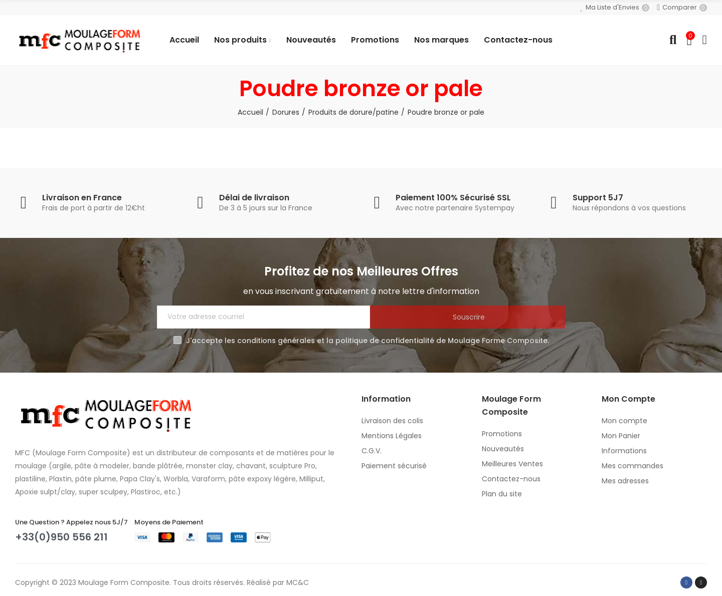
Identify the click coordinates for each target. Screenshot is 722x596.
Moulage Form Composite (123, 582)
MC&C (297, 582)
